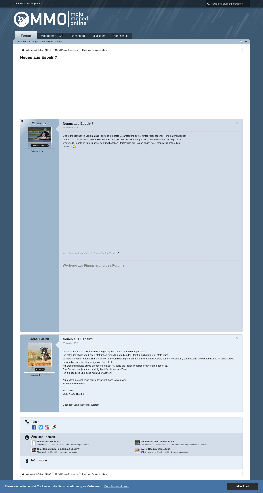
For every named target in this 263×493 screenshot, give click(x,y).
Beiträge (34, 151)
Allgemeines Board (68, 452)
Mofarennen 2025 (52, 35)
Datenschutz (120, 35)
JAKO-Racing (147, 452)
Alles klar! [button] (242, 486)
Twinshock (42, 445)
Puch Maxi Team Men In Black (157, 441)
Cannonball (146, 445)
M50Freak (41, 452)
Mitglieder (99, 35)
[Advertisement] (129, 88)
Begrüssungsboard (179, 452)
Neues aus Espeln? (38, 57)
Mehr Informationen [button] (116, 486)
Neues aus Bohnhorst (49, 441)
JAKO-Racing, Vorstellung (155, 449)
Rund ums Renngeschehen (77, 445)
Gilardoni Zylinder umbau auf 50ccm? (58, 449)
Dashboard (78, 35)
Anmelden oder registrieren (29, 3)
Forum (26, 36)
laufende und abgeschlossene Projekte (189, 445)
